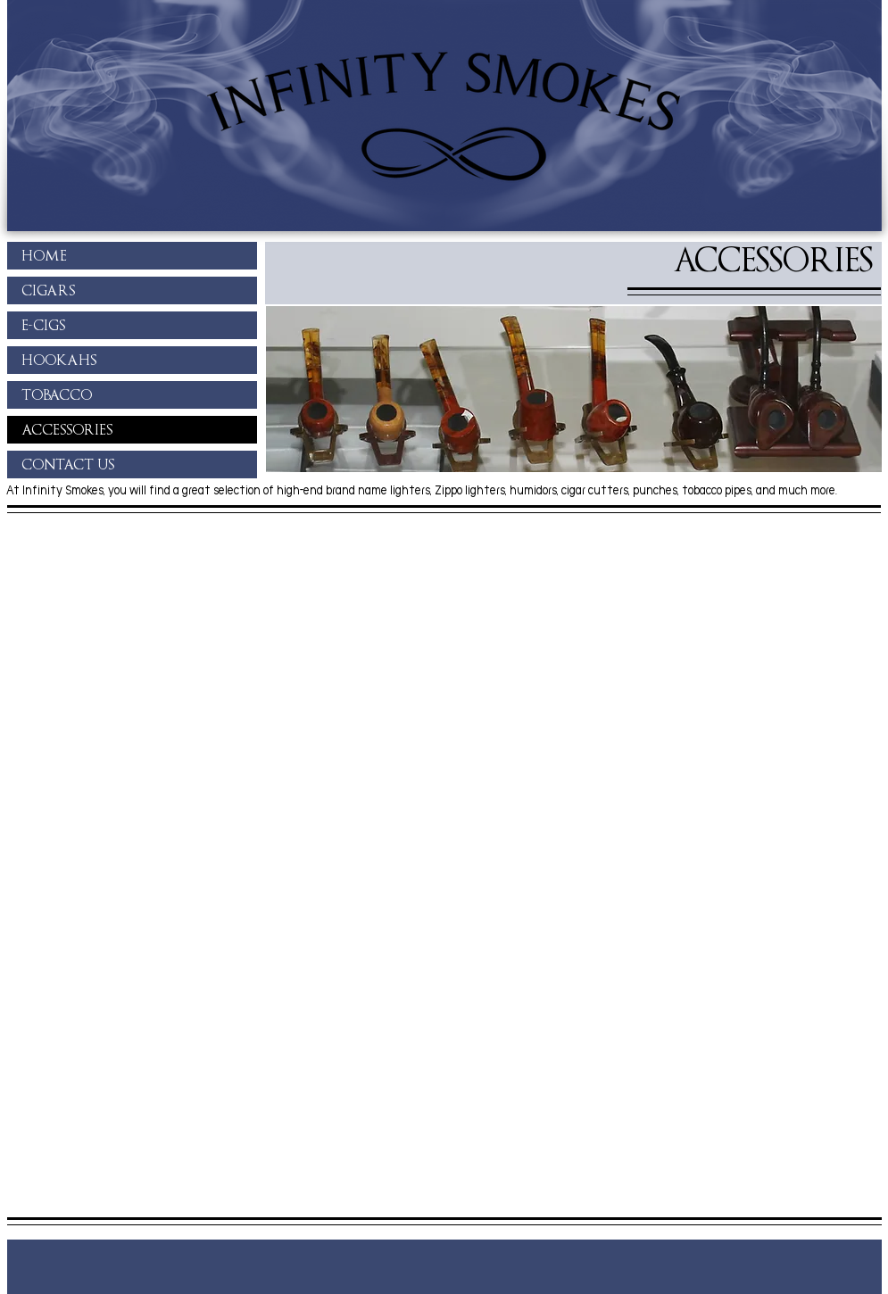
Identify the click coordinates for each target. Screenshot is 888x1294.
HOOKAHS (58, 360)
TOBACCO (56, 394)
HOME (44, 255)
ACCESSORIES (66, 429)
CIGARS (48, 290)
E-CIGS (43, 325)
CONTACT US (67, 464)
